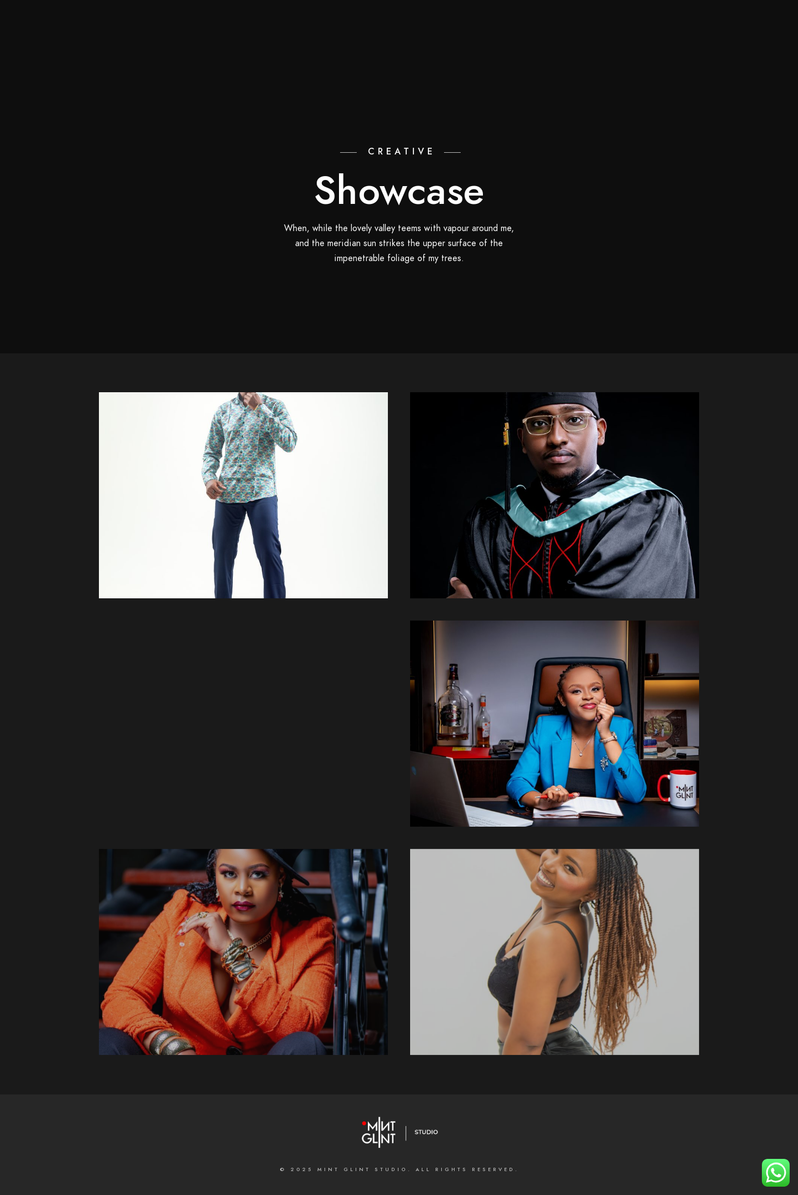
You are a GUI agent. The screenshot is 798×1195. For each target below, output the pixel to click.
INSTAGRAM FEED (725, 45)
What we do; (385, 45)
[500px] (461, 22)
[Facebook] (382, 22)
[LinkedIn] (421, 22)
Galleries (454, 45)
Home (229, 45)
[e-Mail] (481, 22)
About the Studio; (299, 45)
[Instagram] (441, 22)
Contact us (518, 45)
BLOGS (660, 45)
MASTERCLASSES (595, 45)
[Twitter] (402, 22)
